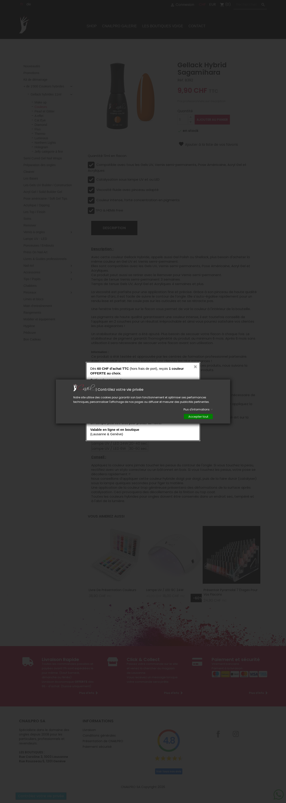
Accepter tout (198, 416)
